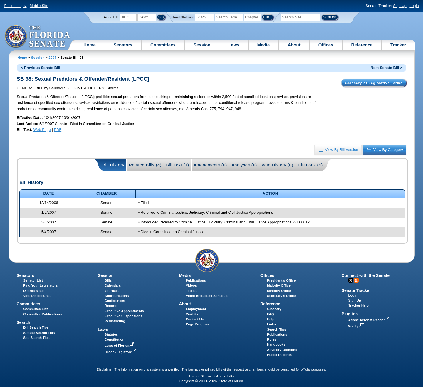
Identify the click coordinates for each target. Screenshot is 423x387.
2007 (52, 57)
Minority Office (279, 290)
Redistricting (115, 321)
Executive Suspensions (123, 316)
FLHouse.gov (15, 6)
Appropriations (117, 295)
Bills (108, 280)
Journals (112, 290)
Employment (196, 309)
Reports (111, 305)
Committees (163, 44)
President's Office (281, 280)
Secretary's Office (281, 295)
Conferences (115, 300)
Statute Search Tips (39, 332)
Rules (271, 339)
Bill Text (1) (177, 165)
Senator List (33, 280)
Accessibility (225, 376)
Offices (325, 44)
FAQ (270, 314)
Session (202, 44)
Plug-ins (350, 314)
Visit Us (192, 314)
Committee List (35, 309)
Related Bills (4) (145, 165)
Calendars (113, 285)
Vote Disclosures (37, 295)
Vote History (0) (277, 165)
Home (89, 44)
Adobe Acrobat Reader (369, 320)
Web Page (42, 129)
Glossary (274, 309)
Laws (233, 44)
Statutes (111, 334)
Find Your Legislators (40, 285)
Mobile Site (39, 6)
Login (414, 6)
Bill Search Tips (35, 327)
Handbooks (276, 344)
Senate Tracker (356, 290)
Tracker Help (358, 305)
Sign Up (400, 6)
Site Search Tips (36, 337)
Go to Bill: (111, 17)
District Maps (33, 290)
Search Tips (276, 329)
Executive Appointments (124, 311)
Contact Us (195, 319)
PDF (57, 129)
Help (270, 319)
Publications (196, 280)
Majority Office (279, 285)
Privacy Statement (202, 376)
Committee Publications (42, 314)
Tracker (398, 44)
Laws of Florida (120, 345)
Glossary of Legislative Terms (373, 83)
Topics (191, 290)
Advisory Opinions (282, 349)
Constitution (115, 339)
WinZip (356, 326)
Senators (123, 44)
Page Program (197, 324)
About (294, 44)
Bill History (114, 165)
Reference (362, 44)
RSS (356, 280)
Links (271, 324)
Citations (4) (310, 165)
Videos (191, 285)
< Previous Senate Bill (40, 67)
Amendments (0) (210, 165)
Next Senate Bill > (386, 67)
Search (23, 322)
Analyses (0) (244, 165)
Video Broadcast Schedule (207, 295)
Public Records (279, 354)
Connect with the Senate (366, 275)
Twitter (350, 280)
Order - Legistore (121, 352)
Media (263, 44)
